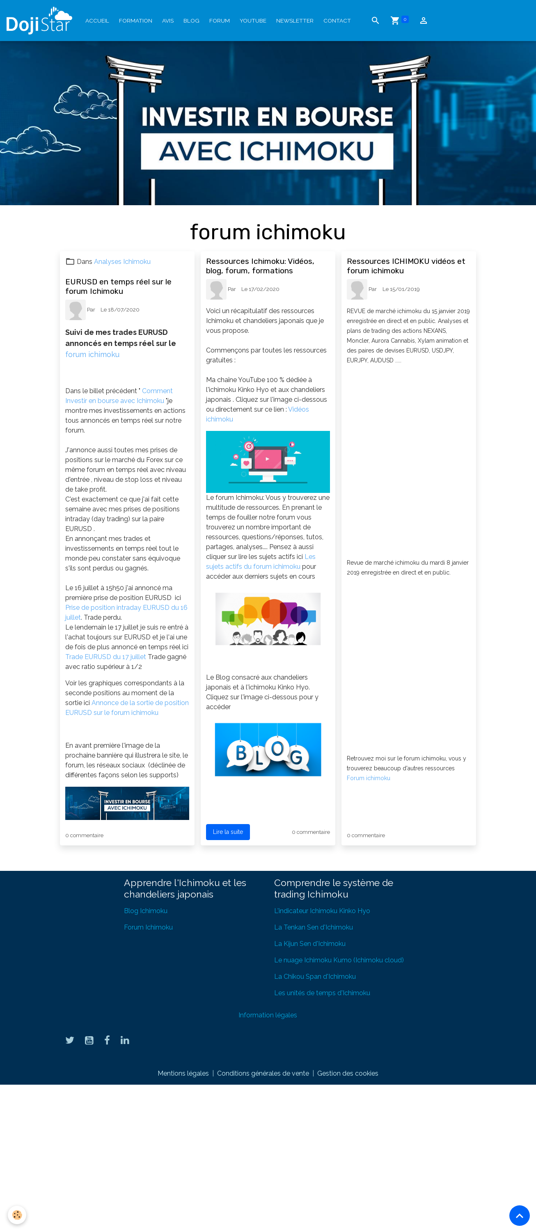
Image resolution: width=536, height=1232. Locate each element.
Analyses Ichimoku (122, 262)
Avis (168, 20)
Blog (191, 20)
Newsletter (295, 20)
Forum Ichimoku (148, 927)
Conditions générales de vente (263, 1073)
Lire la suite (228, 832)
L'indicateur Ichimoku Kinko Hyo (322, 911)
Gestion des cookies (347, 1073)
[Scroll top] (519, 1215)
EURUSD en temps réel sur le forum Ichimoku (118, 286)
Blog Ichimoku (145, 911)
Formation (135, 20)
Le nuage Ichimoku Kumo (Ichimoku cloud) (339, 960)
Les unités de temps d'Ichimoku (322, 993)
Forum (219, 20)
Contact (337, 20)
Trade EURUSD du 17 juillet (106, 657)
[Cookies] (17, 1215)
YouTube (253, 20)
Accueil (97, 20)
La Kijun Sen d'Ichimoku (310, 944)
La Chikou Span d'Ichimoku (315, 976)
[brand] (41, 20)
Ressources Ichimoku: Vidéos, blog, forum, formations (260, 265)
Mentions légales (183, 1073)
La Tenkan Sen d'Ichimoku (313, 927)
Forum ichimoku (368, 778)
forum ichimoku (93, 354)
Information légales (267, 1015)
